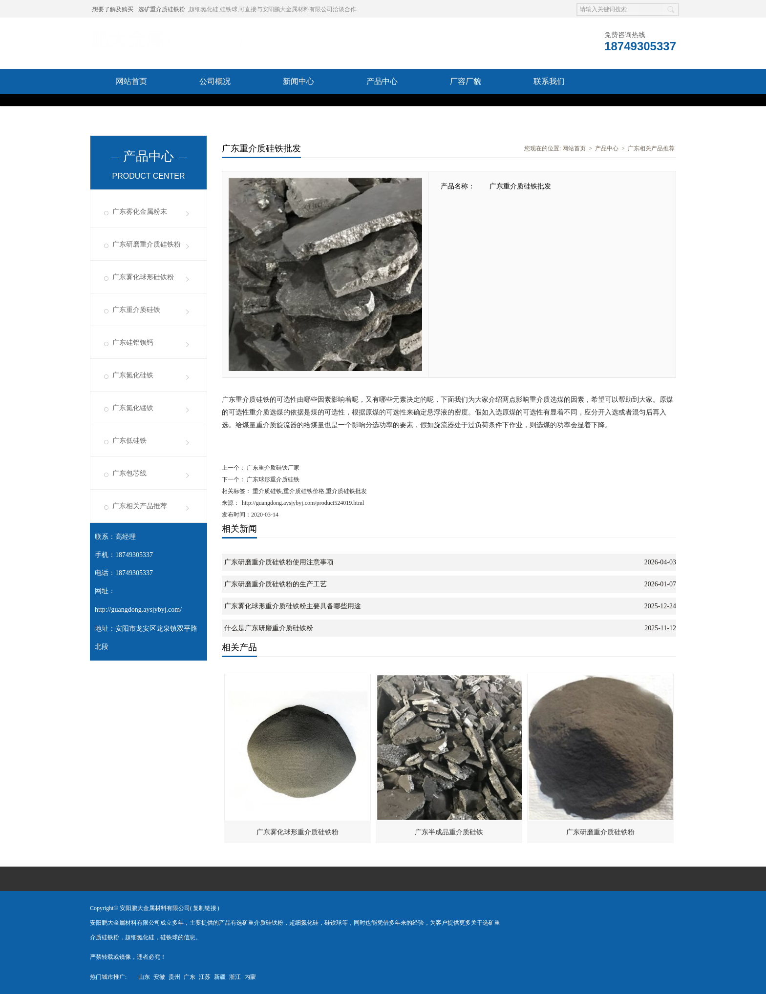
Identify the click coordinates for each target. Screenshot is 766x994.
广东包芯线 (129, 473)
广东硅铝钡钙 (132, 342)
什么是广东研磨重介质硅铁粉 (268, 628)
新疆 (220, 976)
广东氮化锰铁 (132, 408)
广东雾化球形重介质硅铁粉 (297, 832)
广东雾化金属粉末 (139, 211)
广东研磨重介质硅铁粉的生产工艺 (275, 584)
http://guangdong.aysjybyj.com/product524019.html (303, 502)
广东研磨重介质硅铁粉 (146, 244)
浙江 (235, 976)
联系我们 (549, 81)
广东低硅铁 (129, 440)
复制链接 (204, 908)
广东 (189, 976)
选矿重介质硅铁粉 (161, 9)
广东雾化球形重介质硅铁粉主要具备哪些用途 (292, 606)
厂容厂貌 (465, 81)
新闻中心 (298, 81)
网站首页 (131, 81)
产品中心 (382, 81)
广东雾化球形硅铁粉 (143, 277)
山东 (144, 976)
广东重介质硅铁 (136, 309)
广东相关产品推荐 (139, 506)
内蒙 (250, 976)
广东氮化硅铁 (132, 375)
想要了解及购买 (112, 9)
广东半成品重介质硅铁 (449, 832)
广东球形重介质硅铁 (272, 479)
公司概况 (215, 81)
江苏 (205, 976)
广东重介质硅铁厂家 (272, 467)
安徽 (159, 976)
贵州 (174, 976)
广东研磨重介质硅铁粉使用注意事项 (279, 562)
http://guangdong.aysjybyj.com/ (138, 609)
